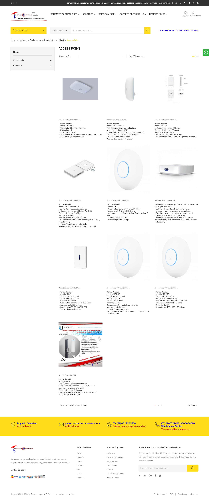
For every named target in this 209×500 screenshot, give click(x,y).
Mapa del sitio (112, 461)
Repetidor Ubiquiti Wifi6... (117, 120)
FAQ (171, 494)
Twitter (79, 461)
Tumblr (79, 473)
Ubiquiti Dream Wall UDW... (69, 288)
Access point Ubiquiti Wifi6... (70, 120)
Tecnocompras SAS (39, 494)
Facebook (81, 477)
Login (13, 3)
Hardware (17, 65)
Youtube (80, 457)
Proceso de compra (114, 457)
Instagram (81, 465)
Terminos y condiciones (188, 494)
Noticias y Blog (112, 477)
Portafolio (110, 453)
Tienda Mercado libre (115, 473)
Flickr (79, 469)
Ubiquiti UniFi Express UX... (165, 200)
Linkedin (109, 469)
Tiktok (79, 453)
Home (16, 52)
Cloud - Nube (19, 60)
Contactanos (111, 465)
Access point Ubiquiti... (68, 375)
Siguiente (192, 405)
